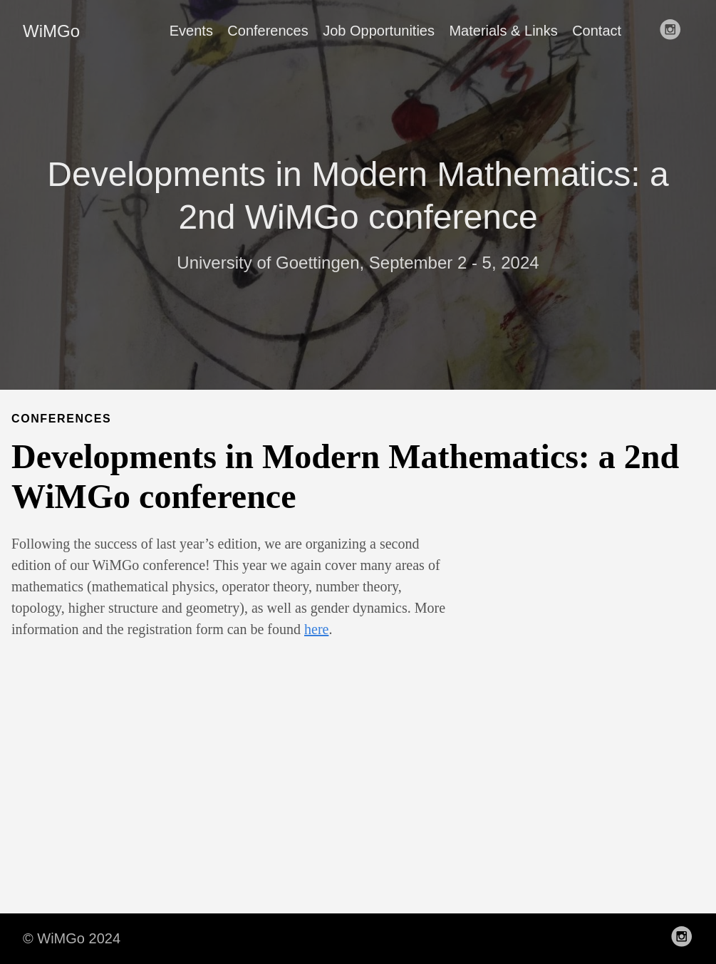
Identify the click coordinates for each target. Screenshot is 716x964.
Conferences (267, 30)
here (316, 629)
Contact (596, 30)
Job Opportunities (379, 30)
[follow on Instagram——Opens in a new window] (674, 30)
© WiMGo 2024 (71, 938)
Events (191, 30)
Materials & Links (503, 30)
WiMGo (51, 31)
